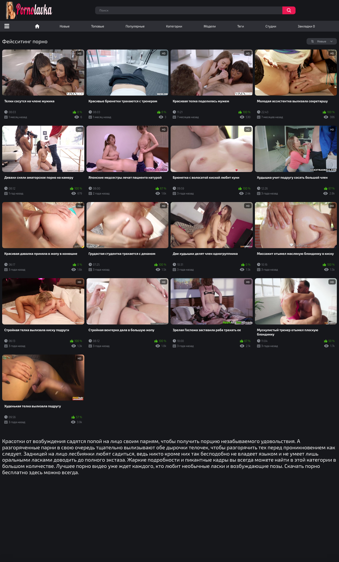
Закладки (306, 26)
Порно (37, 26)
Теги (240, 26)
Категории (174, 26)
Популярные (135, 26)
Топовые (97, 26)
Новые (65, 26)
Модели (210, 26)
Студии (270, 26)
